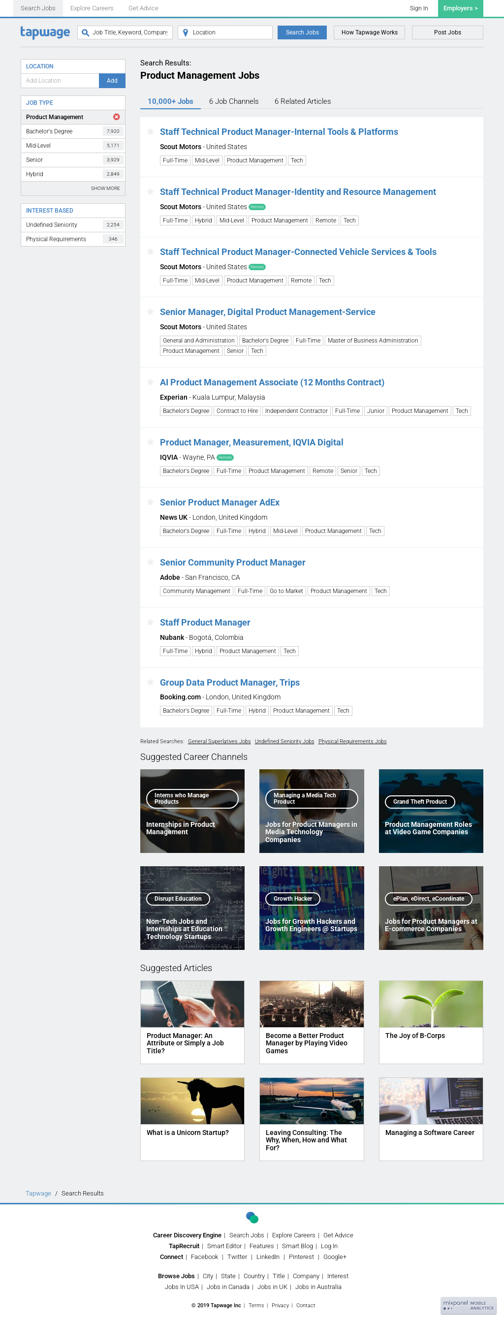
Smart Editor (224, 1246)
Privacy (280, 1305)
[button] (150, 131)
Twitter (237, 1256)
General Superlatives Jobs (219, 741)
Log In (329, 1246)
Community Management (196, 591)
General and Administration (199, 340)
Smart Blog (297, 1246)
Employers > (460, 8)
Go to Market (286, 591)
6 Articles (303, 101)
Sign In (419, 8)
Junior (375, 411)
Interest (337, 1276)
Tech (297, 160)
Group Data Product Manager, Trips (230, 682)
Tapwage (38, 1193)
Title (279, 1276)
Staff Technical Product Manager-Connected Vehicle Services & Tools (298, 252)
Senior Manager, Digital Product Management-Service (268, 312)
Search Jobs (38, 8)
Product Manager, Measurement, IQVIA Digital (252, 442)
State (228, 1276)
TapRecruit (184, 1246)
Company (306, 1276)
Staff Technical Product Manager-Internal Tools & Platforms (279, 131)
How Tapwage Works (370, 32)
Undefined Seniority (75, 224)
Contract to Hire (237, 411)
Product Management (54, 117)
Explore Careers (92, 8)
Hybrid (75, 174)
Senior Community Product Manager (233, 562)
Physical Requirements (75, 239)
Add (112, 80)
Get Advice (143, 8)
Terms (256, 1305)
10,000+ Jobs (170, 101)
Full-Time (175, 160)
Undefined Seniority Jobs (285, 741)
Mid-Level (75, 145)
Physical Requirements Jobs (352, 741)
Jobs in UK (272, 1287)
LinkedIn (268, 1256)
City (208, 1276)
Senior (75, 159)
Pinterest (301, 1256)
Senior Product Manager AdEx (220, 502)
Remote (325, 220)
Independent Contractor (296, 411)
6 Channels (234, 101)
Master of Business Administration (373, 340)
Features (262, 1246)
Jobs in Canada (228, 1287)
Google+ (334, 1256)
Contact (305, 1305)
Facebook (204, 1256)
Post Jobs (447, 32)
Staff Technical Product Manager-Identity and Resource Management (298, 192)
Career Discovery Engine (187, 1235)
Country (254, 1276)
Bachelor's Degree (75, 131)
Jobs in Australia (318, 1287)
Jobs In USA (182, 1287)
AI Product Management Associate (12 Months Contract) (272, 382)
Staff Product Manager (205, 622)
